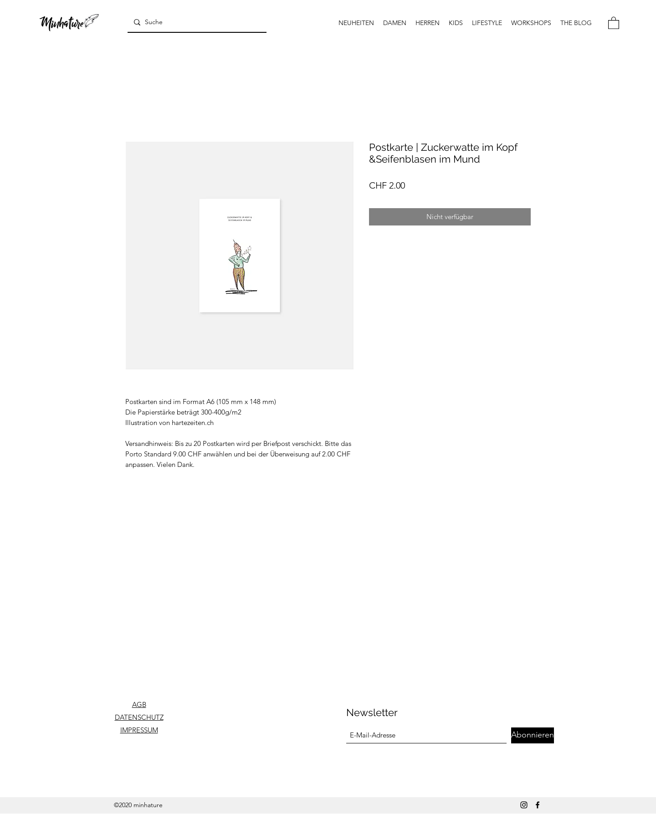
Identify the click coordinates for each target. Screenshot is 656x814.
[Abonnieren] (532, 735)
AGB (139, 704)
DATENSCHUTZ (139, 717)
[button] (613, 22)
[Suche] (196, 22)
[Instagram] (523, 804)
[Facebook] (537, 804)
